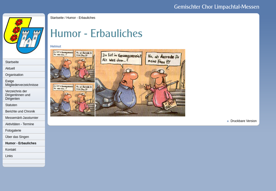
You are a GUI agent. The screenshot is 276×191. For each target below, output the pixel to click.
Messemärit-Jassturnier (21, 118)
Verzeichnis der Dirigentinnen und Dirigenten (17, 95)
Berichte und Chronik (20, 111)
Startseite (12, 62)
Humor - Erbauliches (20, 143)
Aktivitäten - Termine (19, 124)
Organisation (14, 75)
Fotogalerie (13, 130)
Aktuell (10, 68)
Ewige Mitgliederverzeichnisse (21, 83)
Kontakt (10, 149)
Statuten (11, 105)
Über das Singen (17, 137)
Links (9, 156)
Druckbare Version (243, 121)
